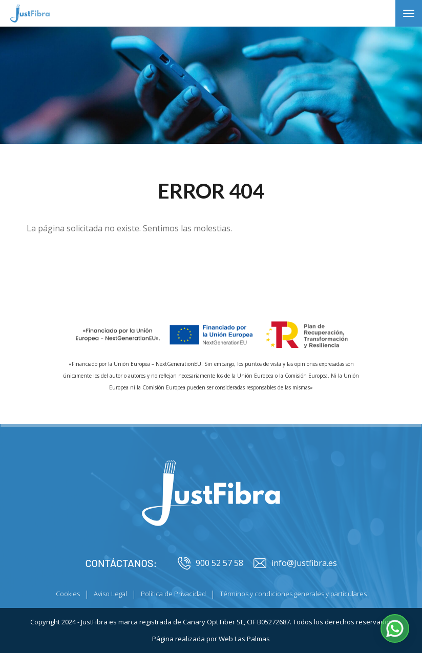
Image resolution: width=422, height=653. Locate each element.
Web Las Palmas (244, 638)
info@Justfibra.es (295, 563)
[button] (395, 628)
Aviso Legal (110, 593)
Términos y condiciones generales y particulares (293, 593)
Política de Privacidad (173, 593)
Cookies (68, 593)
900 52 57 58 (210, 563)
